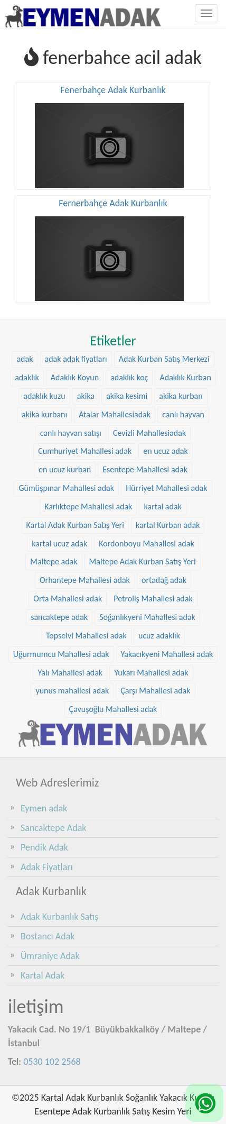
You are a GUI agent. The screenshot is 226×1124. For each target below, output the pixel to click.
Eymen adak (44, 808)
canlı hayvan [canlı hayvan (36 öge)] (183, 414)
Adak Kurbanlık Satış (59, 916)
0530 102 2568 (52, 1061)
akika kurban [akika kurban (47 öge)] (180, 396)
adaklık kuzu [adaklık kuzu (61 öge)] (44, 396)
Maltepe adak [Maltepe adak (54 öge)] (53, 561)
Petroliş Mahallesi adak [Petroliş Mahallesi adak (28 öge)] (153, 598)
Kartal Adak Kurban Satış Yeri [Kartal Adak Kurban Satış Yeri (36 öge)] (75, 525)
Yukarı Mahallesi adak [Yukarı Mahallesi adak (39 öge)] (151, 673)
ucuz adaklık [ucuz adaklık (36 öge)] (159, 635)
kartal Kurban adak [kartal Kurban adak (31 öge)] (168, 525)
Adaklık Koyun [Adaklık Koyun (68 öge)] (75, 377)
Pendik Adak (44, 847)
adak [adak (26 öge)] (24, 359)
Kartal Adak (42, 975)
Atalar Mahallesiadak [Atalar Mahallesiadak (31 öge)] (114, 414)
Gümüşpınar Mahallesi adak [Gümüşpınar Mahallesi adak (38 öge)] (66, 488)
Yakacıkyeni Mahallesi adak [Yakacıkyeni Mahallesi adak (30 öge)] (167, 654)
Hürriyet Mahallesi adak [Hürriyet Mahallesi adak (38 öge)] (166, 488)
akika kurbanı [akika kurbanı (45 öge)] (44, 414)
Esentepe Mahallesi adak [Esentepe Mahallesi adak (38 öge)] (144, 469)
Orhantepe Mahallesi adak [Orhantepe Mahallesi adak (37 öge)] (85, 580)
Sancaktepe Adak (53, 828)
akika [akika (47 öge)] (86, 396)
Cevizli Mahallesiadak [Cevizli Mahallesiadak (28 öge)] (149, 433)
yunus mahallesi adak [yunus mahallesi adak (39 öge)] (72, 691)
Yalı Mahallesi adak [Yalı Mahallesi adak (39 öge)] (69, 673)
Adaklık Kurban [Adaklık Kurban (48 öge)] (185, 377)
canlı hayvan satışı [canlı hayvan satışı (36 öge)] (70, 433)
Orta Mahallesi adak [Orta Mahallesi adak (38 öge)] (67, 598)
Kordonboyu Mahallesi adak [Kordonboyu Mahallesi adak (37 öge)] (146, 543)
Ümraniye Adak (50, 956)
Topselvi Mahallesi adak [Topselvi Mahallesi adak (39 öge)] (86, 635)
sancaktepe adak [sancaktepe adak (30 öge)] (59, 617)
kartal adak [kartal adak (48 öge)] (162, 506)
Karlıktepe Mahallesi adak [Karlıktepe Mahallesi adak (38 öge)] (88, 506)
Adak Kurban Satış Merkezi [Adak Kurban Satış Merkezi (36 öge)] (164, 359)
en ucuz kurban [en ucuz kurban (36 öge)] (65, 469)
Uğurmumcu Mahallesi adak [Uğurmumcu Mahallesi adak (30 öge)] (61, 654)
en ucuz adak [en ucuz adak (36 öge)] (165, 451)
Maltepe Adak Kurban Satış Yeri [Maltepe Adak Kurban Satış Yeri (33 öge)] (142, 561)
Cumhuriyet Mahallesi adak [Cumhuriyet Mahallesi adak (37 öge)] (84, 451)
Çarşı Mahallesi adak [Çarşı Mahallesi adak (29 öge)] (155, 691)
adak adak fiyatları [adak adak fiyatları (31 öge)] (76, 359)
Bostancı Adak (48, 936)
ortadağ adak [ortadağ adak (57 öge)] (164, 580)
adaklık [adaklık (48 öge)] (27, 377)
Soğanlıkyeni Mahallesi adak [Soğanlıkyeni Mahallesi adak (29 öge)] (147, 617)
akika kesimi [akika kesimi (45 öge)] (126, 396)
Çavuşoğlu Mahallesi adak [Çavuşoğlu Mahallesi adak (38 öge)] (113, 709)
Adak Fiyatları (47, 867)
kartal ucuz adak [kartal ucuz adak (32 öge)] (59, 543)
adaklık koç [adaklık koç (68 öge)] (129, 377)
